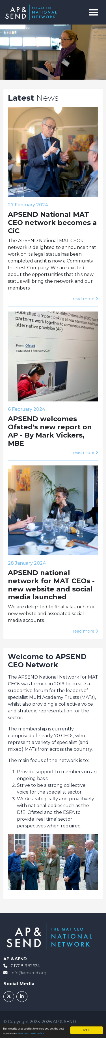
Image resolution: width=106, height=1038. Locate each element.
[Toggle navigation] (93, 12)
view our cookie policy (31, 1033)
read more (85, 298)
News (33, 98)
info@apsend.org (28, 972)
